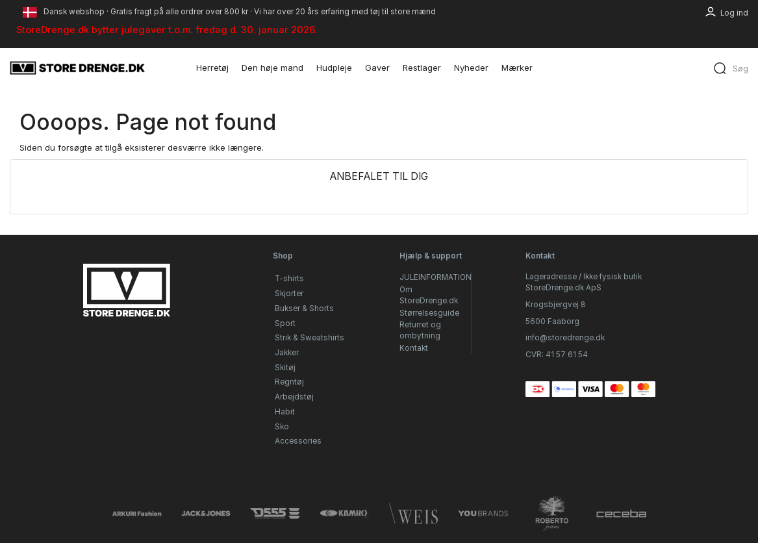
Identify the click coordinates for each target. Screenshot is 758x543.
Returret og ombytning (420, 330)
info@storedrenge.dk (565, 337)
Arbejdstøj (294, 396)
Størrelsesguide (429, 313)
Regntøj (289, 381)
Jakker (287, 352)
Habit (285, 411)
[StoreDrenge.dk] (78, 67)
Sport (285, 323)
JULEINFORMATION (435, 277)
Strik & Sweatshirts (309, 337)
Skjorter (289, 293)
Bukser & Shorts (304, 308)
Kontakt (413, 348)
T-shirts (289, 278)
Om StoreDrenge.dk (428, 295)
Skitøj (285, 367)
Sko (282, 426)
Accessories (298, 441)
